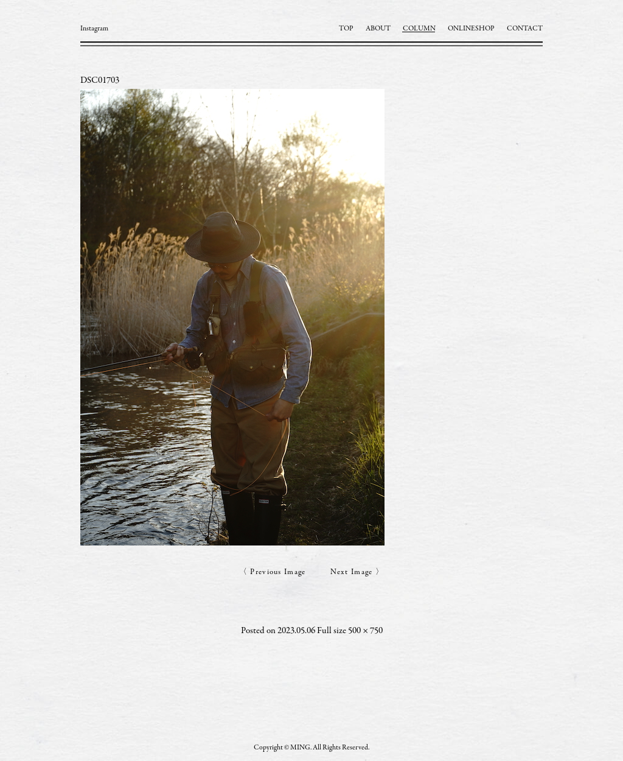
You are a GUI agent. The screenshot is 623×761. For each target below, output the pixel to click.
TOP (346, 28)
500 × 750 (365, 631)
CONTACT (525, 28)
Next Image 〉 (357, 573)
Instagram (94, 28)
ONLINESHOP (471, 28)
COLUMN (419, 28)
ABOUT (378, 28)
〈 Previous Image (272, 573)
